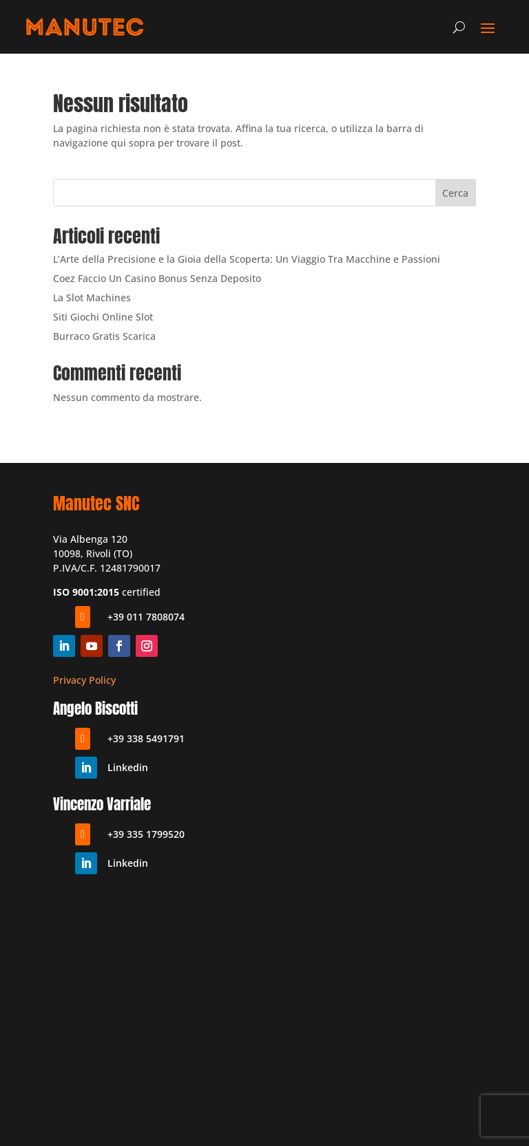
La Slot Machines (92, 297)
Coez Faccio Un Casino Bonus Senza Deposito (157, 278)
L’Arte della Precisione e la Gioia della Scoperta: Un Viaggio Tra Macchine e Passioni (246, 259)
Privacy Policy (84, 679)
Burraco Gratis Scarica (104, 336)
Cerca (455, 192)
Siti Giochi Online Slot (103, 316)
